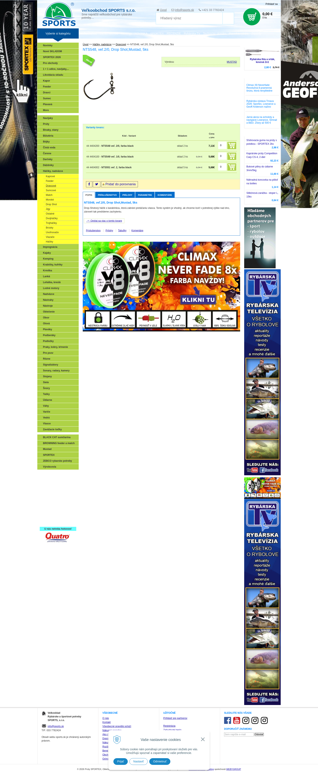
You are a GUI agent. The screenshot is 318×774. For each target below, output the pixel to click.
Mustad (47, 449)
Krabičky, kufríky (52, 264)
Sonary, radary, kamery (56, 370)
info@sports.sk (184, 10)
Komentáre (165, 195)
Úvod (163, 10)
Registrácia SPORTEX (56, 521)
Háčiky (49, 241)
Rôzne (46, 358)
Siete (46, 382)
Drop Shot (51, 204)
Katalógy (126, 33)
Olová (46, 323)
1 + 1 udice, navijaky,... (56, 69)
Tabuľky (122, 230)
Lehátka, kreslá (52, 282)
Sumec (47, 98)
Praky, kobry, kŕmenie (55, 347)
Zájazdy (256, 33)
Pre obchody (50, 63)
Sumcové (51, 190)
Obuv (46, 317)
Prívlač (48, 480)
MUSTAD (232, 61)
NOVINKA (141, 33)
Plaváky (47, 329)
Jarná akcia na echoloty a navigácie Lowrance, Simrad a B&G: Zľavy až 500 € (261, 120)
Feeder (47, 86)
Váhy (46, 405)
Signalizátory (50, 364)
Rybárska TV (192, 33)
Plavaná (47, 104)
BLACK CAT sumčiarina (57, 437)
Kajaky (47, 252)
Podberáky (49, 335)
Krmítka (47, 270)
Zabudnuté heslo (172, 730)
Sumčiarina (50, 498)
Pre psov (48, 352)
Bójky (46, 141)
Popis (88, 195)
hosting (210, 769)
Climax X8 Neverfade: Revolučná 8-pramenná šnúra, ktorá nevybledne (259, 88)
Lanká (46, 276)
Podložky (48, 341)
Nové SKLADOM (52, 51)
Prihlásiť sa (271, 4)
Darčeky (48, 159)
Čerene (47, 153)
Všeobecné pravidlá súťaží (116, 726)
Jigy (48, 209)
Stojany (47, 376)
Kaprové (50, 176)
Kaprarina (49, 492)
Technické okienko (214, 33)
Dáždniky (48, 165)
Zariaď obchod (109, 33)
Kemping (48, 258)
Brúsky (49, 227)
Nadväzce (48, 294)
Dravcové (51, 185)
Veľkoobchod (88, 33)
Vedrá (46, 417)
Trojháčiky (51, 223)
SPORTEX (49, 455)
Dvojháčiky (52, 218)
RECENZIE (174, 33)
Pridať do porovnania (120, 184)
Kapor (46, 80)
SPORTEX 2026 (52, 57)
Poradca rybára (239, 33)
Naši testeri (50, 510)
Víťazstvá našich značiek (58, 504)
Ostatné (50, 213)
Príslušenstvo (107, 195)
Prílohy (127, 195)
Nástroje (48, 305)
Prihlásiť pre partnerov (175, 718)
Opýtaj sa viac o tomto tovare (104, 220)
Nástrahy (48, 300)
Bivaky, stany (50, 129)
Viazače (50, 237)
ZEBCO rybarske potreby (57, 460)
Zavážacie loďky (52, 429)
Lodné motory (51, 288)
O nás (105, 718)
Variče (46, 411)
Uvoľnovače (52, 232)
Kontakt (106, 722)
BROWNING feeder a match (59, 443)
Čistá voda (49, 147)
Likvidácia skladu (53, 74)
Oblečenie (49, 311)
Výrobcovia (49, 466)
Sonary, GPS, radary (55, 474)
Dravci (46, 92)
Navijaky (48, 118)
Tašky (46, 394)
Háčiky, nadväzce (53, 171)
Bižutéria (48, 135)
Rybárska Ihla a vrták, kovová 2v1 (262, 61)
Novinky (48, 45)
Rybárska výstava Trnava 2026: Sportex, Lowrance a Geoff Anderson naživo (260, 104)
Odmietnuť (160, 761)
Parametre (145, 195)
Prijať (120, 761)
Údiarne (47, 400)
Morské (50, 199)
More (46, 110)
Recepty (49, 515)
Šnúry (46, 388)
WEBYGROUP (233, 769)
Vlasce (47, 423)
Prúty (46, 124)
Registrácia (169, 725)
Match (49, 195)
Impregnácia (50, 247)
